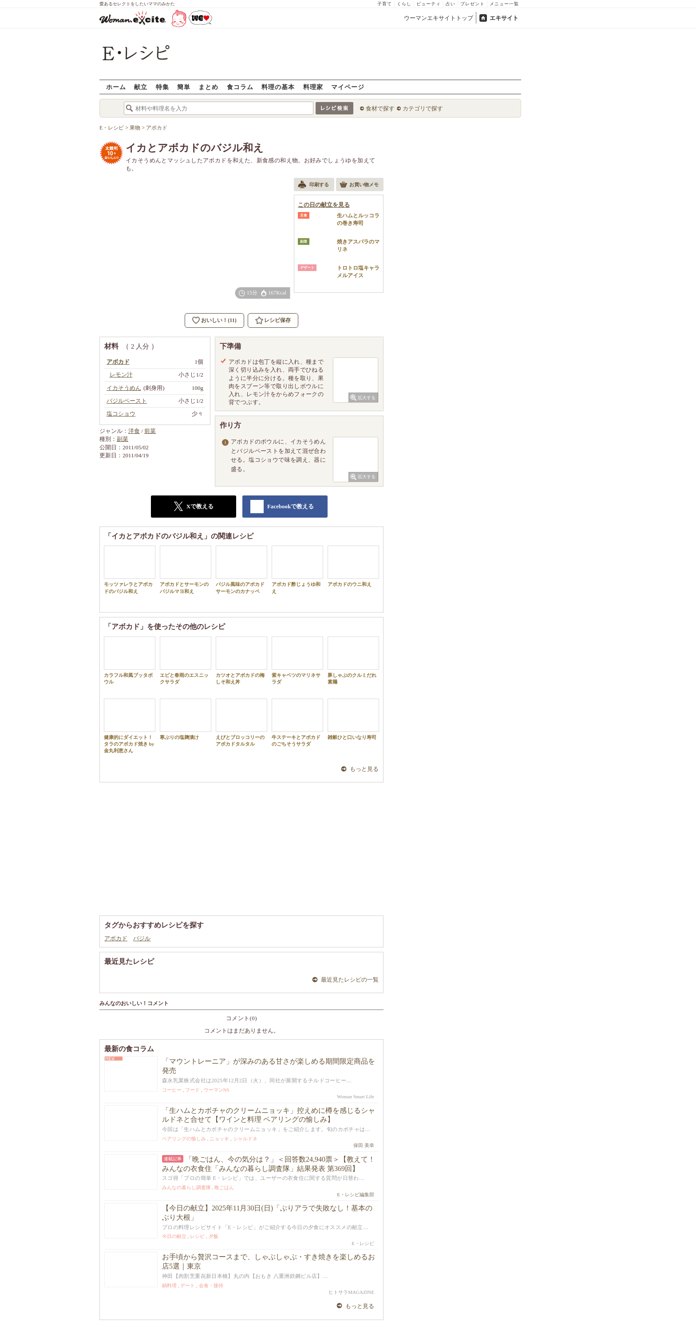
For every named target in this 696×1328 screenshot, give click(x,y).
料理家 (313, 87)
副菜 (122, 439)
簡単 (183, 87)
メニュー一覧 (504, 3)
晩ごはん (224, 1187)
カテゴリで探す (423, 108)
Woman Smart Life (355, 1096)
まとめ (208, 87)
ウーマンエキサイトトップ (438, 18)
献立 (140, 87)
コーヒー (172, 1089)
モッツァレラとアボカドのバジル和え (129, 569)
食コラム (240, 87)
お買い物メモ (359, 185)
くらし (404, 3)
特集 (162, 87)
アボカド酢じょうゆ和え (297, 569)
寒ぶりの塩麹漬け (185, 719)
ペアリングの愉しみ (184, 1138)
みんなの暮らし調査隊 (186, 1187)
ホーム (116, 87)
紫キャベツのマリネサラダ (297, 660)
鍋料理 (169, 1285)
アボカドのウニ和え (353, 566)
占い (450, 3)
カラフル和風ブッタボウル (129, 660)
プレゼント (472, 3)
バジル (141, 938)
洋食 (134, 431)
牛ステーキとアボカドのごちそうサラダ (297, 723)
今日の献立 (174, 1236)
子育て (384, 3)
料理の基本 (278, 87)
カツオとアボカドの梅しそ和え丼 (241, 660)
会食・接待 (211, 1285)
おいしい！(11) (218, 320)
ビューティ (428, 3)
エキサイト (504, 18)
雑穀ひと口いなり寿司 (353, 719)
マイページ (347, 87)
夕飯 (213, 1236)
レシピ (197, 1236)
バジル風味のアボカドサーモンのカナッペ (241, 569)
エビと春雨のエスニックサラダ (185, 660)
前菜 (150, 431)
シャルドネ (245, 1138)
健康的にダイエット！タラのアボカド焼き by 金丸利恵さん (129, 726)
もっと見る (364, 769)
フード (192, 1089)
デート (187, 1285)
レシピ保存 (277, 320)
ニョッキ (219, 1138)
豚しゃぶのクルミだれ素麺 (353, 660)
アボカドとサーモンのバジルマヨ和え (185, 569)
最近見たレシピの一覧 (350, 979)
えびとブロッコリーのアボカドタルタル (241, 723)
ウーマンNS (216, 1089)
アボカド (115, 938)
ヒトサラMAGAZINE (351, 1292)
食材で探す (380, 108)
